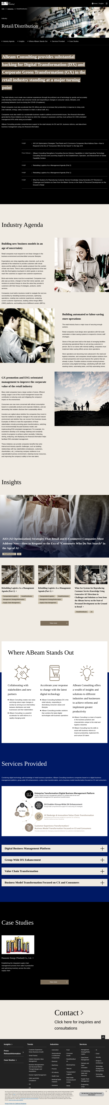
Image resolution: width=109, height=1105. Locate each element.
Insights (21, 41)
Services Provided (58, 41)
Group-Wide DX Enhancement (23, 859)
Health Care (55, 1076)
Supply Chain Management (85, 1080)
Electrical (54, 1061)
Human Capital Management (37, 1075)
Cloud (97, 1053)
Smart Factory (33, 1055)
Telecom (68, 1068)
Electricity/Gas (70, 1065)
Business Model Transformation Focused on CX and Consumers (42, 882)
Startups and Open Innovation (85, 1065)
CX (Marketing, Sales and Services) (85, 1073)
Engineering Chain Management (85, 1087)
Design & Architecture (99, 1062)
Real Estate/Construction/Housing (71, 1080)
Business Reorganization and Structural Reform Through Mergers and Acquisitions (36, 1068)
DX (30, 1088)
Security (98, 1057)
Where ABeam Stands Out (38, 41)
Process (54, 1069)
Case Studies (74, 41)
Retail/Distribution (71, 1060)
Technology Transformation (100, 1075)
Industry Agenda (8, 41)
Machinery (55, 1065)
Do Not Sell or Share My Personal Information (92, 1094)
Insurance (55, 1085)
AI (96, 1050)
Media (68, 1086)
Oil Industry (55, 1072)
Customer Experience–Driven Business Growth (36, 1051)
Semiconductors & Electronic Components (56, 1056)
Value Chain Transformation (21, 871)
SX (30, 1084)
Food (68, 1050)
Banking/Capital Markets (56, 1080)
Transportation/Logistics (71, 1073)
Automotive (55, 1050)
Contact (67, 1012)
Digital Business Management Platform (27, 848)
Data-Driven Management (85, 1059)
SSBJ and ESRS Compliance (34, 1079)
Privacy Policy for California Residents (15, 1103)
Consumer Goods (69, 1054)
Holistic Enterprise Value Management (36, 1060)
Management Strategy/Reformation (85, 1052)
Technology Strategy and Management (100, 1069)
